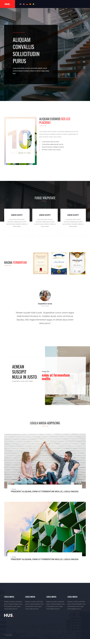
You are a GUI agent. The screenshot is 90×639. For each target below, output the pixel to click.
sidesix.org (16, 635)
